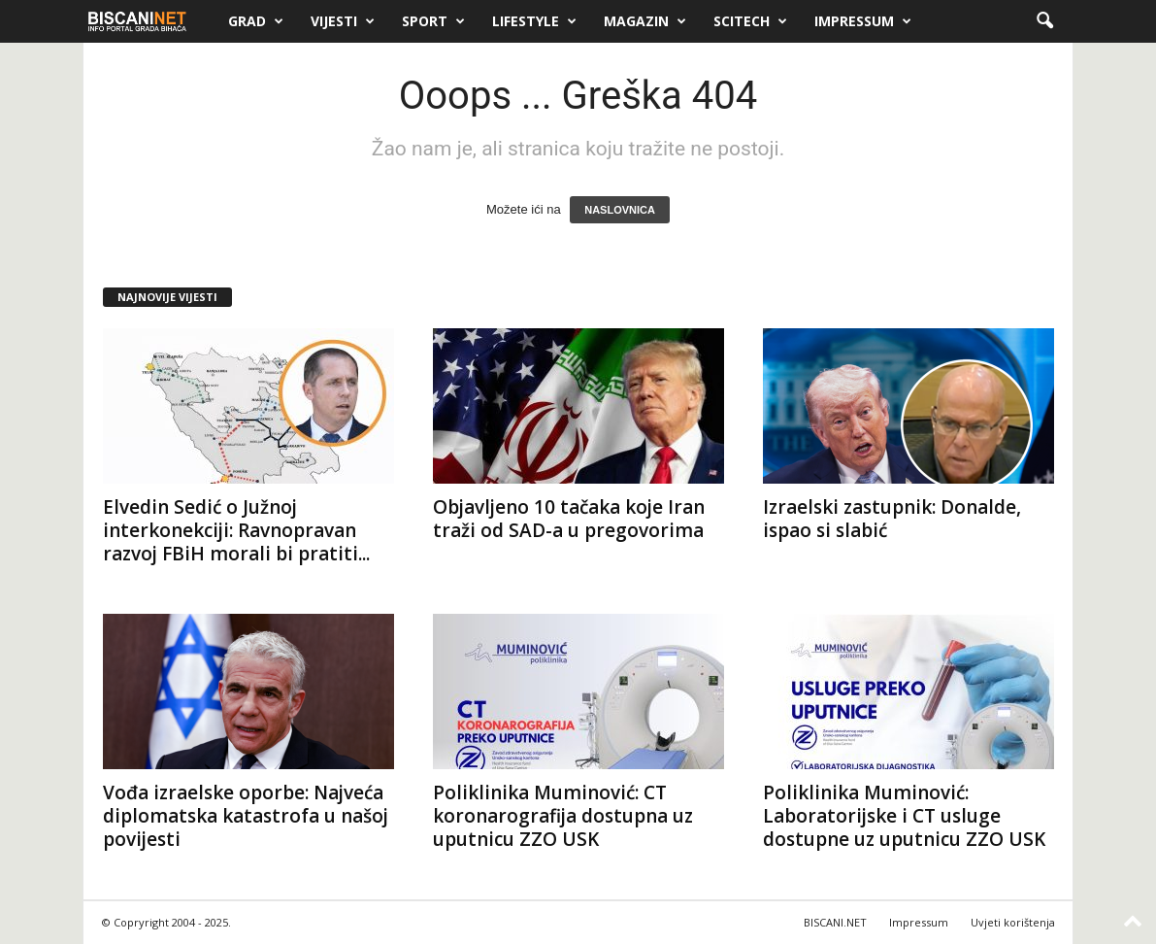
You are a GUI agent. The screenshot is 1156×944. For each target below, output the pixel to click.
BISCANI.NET (835, 922)
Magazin (645, 21)
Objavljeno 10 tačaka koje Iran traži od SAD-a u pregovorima (569, 518)
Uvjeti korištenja (1013, 922)
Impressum (862, 21)
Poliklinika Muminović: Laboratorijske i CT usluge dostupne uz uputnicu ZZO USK (904, 816)
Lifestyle (534, 21)
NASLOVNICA (619, 210)
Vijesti (343, 21)
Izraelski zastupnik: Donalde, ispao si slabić (892, 518)
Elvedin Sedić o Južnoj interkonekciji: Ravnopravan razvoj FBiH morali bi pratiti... (236, 530)
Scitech (750, 21)
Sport (433, 21)
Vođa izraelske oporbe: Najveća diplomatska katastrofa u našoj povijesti (245, 816)
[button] (1044, 21)
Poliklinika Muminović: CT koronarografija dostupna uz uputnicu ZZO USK (563, 816)
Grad (255, 21)
